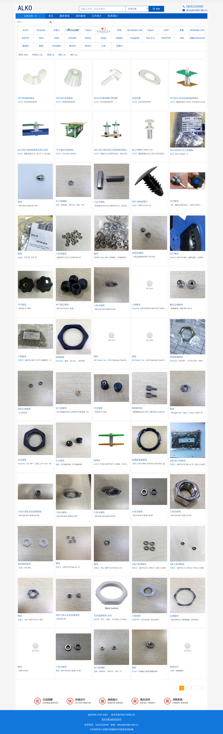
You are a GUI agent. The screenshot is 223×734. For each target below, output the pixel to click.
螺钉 (62, 54)
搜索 (156, 9)
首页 (50, 16)
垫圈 (50, 54)
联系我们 (113, 16)
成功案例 (81, 16)
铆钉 (73, 54)
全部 (19, 22)
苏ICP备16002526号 (111, 719)
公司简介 (97, 16)
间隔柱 (37, 54)
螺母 (23, 54)
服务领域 (64, 16)
